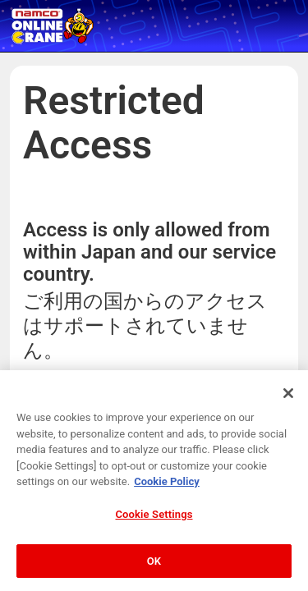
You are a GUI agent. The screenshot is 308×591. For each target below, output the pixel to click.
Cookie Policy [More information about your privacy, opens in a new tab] (167, 498)
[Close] (288, 410)
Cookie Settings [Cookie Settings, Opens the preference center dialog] (153, 531)
